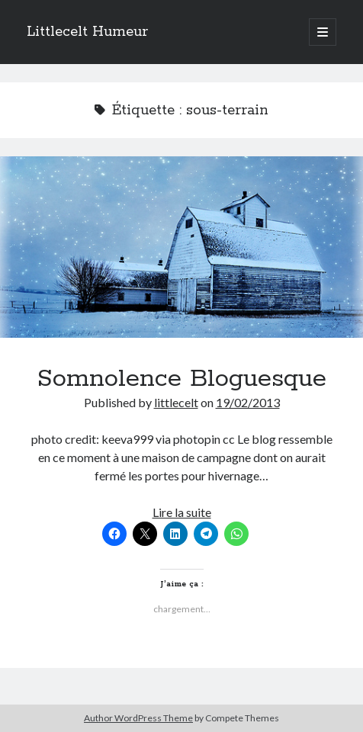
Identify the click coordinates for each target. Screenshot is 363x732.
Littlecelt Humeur (87, 32)
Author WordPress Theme (138, 718)
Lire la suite (182, 512)
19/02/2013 (248, 402)
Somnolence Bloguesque (181, 247)
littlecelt (176, 402)
